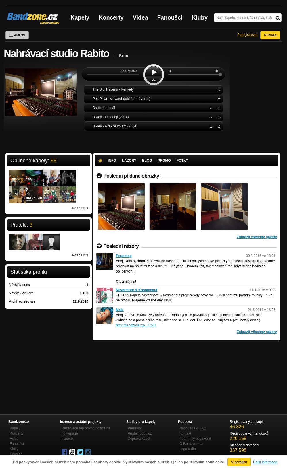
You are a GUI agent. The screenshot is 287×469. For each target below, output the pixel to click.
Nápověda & (192, 428)
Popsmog (124, 256)
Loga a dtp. (188, 449)
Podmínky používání (195, 439)
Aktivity (17, 35)
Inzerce (67, 439)
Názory (129, 161)
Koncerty (111, 17)
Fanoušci (170, 17)
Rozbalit (80, 208)
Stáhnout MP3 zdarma (210, 108)
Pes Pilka (218, 98)
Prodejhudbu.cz (140, 433)
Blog (147, 161)
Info (112, 161)
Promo (164, 161)
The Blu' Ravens (218, 89)
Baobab (218, 108)
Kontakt (185, 433)
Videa (140, 17)
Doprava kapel (139, 439)
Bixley (218, 117)
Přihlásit (270, 35)
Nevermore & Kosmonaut (136, 290)
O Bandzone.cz (191, 444)
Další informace (265, 462)
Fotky (182, 161)
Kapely (79, 17)
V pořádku (239, 462)
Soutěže (16, 454)
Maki (120, 310)
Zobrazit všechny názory (257, 332)
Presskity (135, 428)
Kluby (200, 17)
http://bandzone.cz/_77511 (136, 325)
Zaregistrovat (247, 35)
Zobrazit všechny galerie (257, 237)
